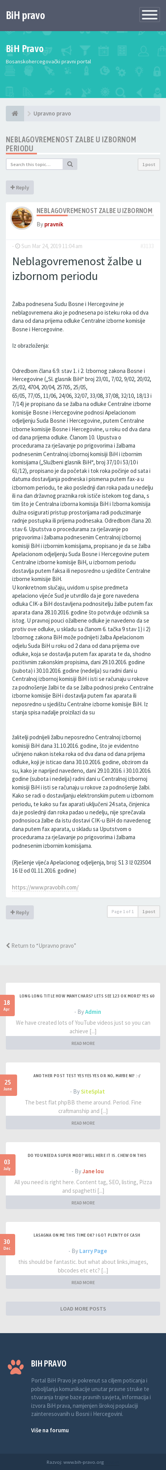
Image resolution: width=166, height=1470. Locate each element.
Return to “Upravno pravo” (41, 945)
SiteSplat (93, 1091)
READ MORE (83, 1043)
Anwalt (112, 1462)
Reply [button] (19, 187)
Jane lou (93, 1171)
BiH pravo (25, 15)
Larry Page (93, 1251)
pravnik (53, 224)
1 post (149, 164)
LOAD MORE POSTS (83, 1308)
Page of (123, 911)
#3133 (147, 246)
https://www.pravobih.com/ (45, 887)
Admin (93, 1011)
